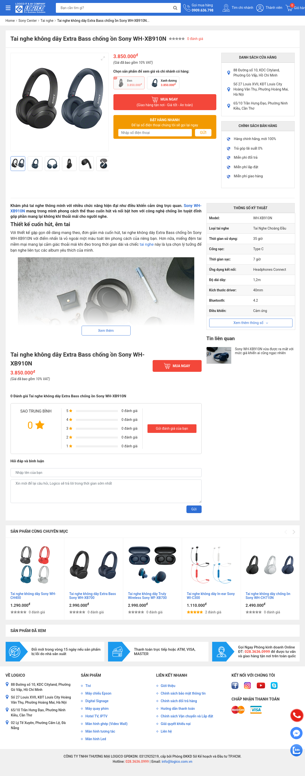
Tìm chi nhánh (237, 8)
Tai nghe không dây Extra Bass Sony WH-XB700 (92, 596)
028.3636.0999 (137, 761)
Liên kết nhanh (171, 675)
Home (10, 21)
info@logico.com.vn (176, 761)
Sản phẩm (91, 675)
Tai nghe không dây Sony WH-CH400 (33, 596)
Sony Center (27, 21)
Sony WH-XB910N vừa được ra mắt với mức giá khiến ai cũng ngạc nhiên (264, 351)
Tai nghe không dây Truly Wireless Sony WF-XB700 (147, 596)
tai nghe (147, 244)
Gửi (203, 132)
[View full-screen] (103, 58)
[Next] (103, 163)
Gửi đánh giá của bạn (172, 428)
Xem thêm (106, 331)
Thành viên (269, 8)
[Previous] (16, 163)
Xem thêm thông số (250, 323)
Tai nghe (46, 21)
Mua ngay (165, 102)
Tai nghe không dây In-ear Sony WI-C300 (211, 596)
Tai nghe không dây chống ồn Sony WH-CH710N (268, 596)
